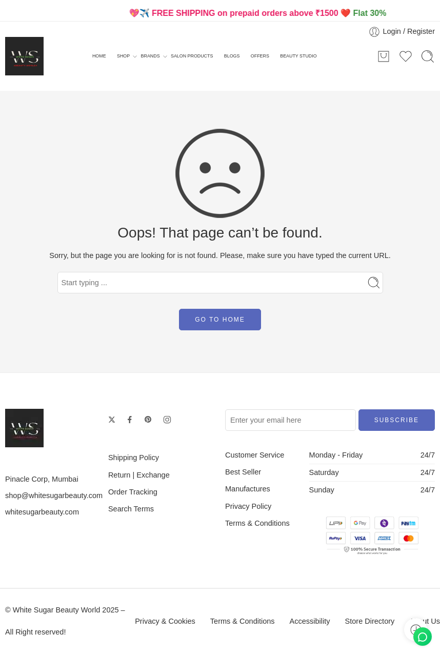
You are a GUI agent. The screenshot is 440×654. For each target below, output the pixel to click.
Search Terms (131, 509)
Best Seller (243, 472)
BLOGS (232, 55)
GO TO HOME (220, 319)
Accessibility (310, 621)
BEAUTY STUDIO (298, 55)
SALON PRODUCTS (192, 55)
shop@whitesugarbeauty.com (54, 495)
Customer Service (254, 455)
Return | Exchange (139, 475)
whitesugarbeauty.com (42, 512)
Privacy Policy (248, 506)
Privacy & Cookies (165, 621)
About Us (424, 621)
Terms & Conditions (257, 523)
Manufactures (247, 489)
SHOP (123, 56)
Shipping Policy (133, 457)
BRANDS (150, 56)
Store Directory (370, 621)
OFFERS (260, 55)
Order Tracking (132, 492)
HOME (99, 55)
